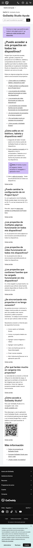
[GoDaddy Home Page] (8, 500)
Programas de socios (7, 485)
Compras (4, 494)
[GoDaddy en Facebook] (2, 512)
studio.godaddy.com (11, 408)
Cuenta (3, 489)
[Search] (28, 20)
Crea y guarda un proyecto (16, 149)
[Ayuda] (23, 3)
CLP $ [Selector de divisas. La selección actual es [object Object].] (29, 508)
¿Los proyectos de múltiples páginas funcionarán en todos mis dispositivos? (17, 93)
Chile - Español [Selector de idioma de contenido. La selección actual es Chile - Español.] (7, 508)
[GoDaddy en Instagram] (7, 512)
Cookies (26, 518)
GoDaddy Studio (15, 12)
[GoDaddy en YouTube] (20, 512)
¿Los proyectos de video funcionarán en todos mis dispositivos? (16, 100)
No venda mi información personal (16, 522)
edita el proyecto (17, 176)
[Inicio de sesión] (27, 2)
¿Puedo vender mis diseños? (17, 459)
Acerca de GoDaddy (7, 471)
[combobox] (15, 20)
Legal (6, 518)
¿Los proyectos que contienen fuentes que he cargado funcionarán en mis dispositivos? (18, 108)
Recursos (4, 480)
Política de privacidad (16, 518)
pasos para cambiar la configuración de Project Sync (15, 210)
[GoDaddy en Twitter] (16, 512)
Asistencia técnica (6, 476)
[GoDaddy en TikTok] (11, 512)
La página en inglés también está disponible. (15, 33)
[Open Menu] (2, 2)
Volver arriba (9, 184)
